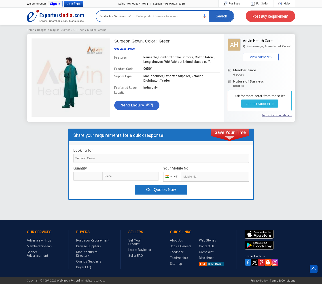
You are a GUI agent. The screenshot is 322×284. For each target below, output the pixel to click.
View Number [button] (261, 57)
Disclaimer (206, 258)
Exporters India (55, 16)
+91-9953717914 (133, 3)
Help (284, 3)
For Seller (260, 3)
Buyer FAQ (83, 267)
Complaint (206, 252)
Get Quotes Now (161, 189)
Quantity (80, 168)
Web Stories (207, 240)
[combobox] (171, 176)
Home (30, 30)
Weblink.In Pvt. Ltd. (68, 280)
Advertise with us (39, 240)
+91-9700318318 (169, 3)
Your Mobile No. (176, 168)
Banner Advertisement (37, 253)
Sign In (55, 4)
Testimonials (179, 258)
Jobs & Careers (180, 246)
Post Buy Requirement (270, 16)
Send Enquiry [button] (137, 105)
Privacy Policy (259, 280)
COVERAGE (210, 264)
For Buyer (232, 3)
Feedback (177, 252)
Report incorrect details (277, 115)
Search (221, 16)
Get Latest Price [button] (124, 48)
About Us (176, 240)
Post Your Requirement (92, 240)
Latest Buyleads (139, 250)
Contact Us (206, 246)
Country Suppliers (88, 261)
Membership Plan (39, 246)
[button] (204, 16)
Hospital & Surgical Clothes (53, 30)
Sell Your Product (134, 242)
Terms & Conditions (282, 280)
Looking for (83, 150)
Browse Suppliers (88, 246)
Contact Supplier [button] (260, 103)
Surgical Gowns (96, 30)
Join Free (73, 4)
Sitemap (176, 263)
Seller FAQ (135, 255)
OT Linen (78, 30)
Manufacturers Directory (86, 253)
